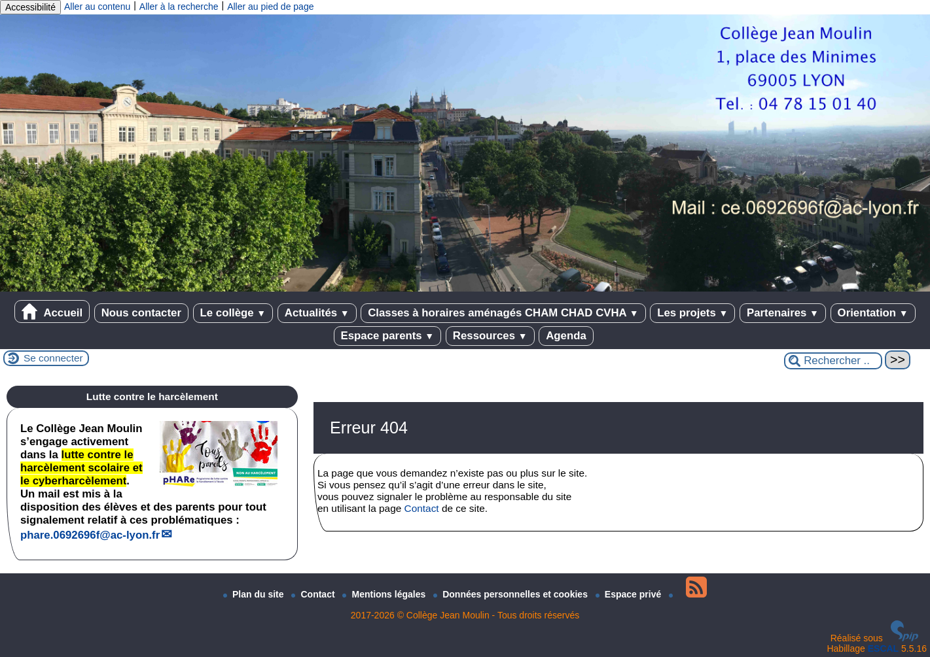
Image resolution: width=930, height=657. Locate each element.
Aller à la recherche (179, 6)
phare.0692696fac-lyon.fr (90, 535)
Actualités (317, 313)
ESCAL (883, 648)
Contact (421, 508)
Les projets (692, 313)
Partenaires (783, 313)
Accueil (52, 311)
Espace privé (630, 594)
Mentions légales (385, 594)
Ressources (490, 335)
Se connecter (53, 357)
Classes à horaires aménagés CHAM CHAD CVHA (503, 313)
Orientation (873, 313)
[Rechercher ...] (833, 360)
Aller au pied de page (270, 6)
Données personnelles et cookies (511, 594)
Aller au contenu (97, 6)
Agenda (566, 335)
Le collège (233, 313)
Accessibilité (30, 7)
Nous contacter (141, 313)
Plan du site (254, 594)
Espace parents (388, 335)
